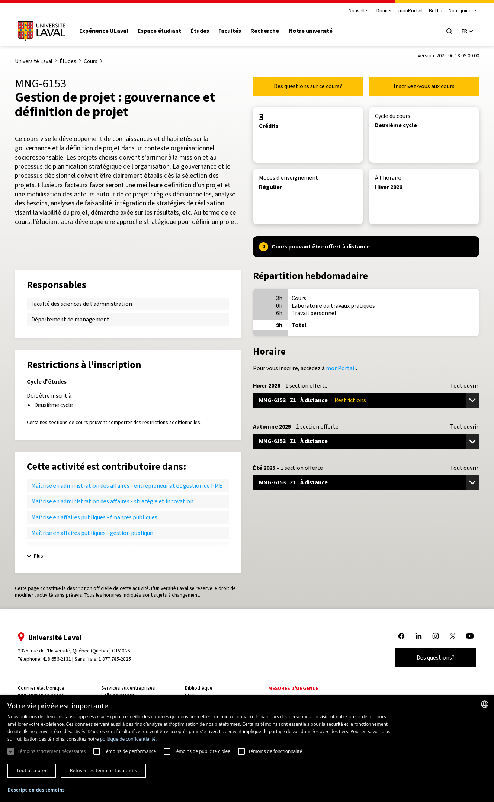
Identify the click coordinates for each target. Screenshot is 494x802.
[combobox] (484, 704)
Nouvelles (356, 11)
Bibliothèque (199, 688)
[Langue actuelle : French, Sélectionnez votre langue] (464, 31)
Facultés (232, 31)
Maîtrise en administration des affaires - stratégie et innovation (112, 501)
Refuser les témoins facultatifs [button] (103, 770)
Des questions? (433, 657)
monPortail (407, 11)
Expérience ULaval (106, 31)
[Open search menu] (446, 31)
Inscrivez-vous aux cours (424, 86)
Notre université (314, 31)
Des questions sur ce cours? (308, 86)
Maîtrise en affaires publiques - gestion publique (92, 533)
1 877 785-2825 (118, 659)
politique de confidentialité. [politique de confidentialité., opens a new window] (128, 739)
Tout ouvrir (464, 385)
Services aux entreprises (130, 688)
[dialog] (247, 748)
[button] (36, 790)
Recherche (268, 31)
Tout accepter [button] (31, 770)
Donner (381, 11)
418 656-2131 (59, 659)
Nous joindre (459, 11)
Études (202, 31)
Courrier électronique (44, 688)
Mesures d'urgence (293, 688)
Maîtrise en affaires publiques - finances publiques (94, 517)
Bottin (432, 11)
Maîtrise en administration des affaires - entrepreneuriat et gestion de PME (126, 486)
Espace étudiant (162, 31)
